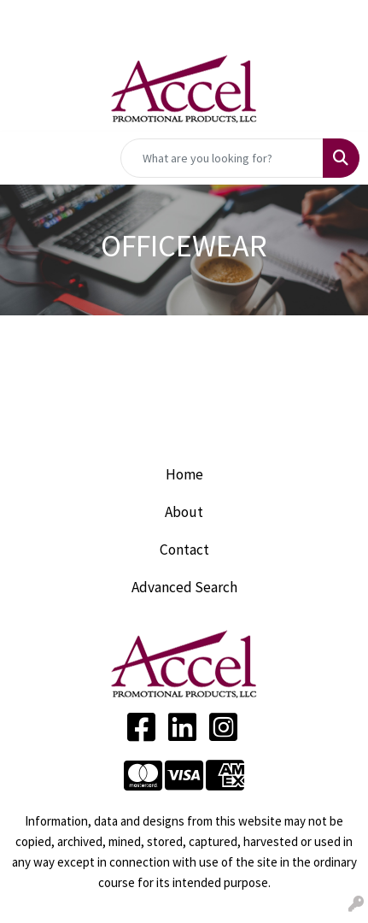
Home (184, 474)
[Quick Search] (222, 158)
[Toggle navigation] (26, 158)
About (184, 512)
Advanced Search (184, 587)
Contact (184, 549)
